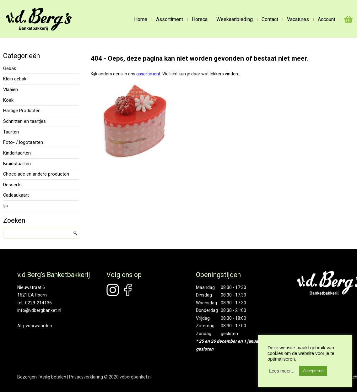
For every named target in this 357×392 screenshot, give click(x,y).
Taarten (11, 132)
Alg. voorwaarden (34, 325)
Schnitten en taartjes (24, 121)
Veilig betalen (53, 376)
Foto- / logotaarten (23, 142)
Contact (270, 19)
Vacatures (298, 19)
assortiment (148, 73)
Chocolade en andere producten (36, 174)
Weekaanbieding (234, 19)
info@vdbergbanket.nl (39, 310)
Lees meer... (282, 370)
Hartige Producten (22, 110)
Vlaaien (10, 89)
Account (326, 19)
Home (140, 19)
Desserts (12, 185)
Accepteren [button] (313, 370)
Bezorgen (27, 376)
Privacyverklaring (86, 376)
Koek (8, 100)
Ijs (5, 206)
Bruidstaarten (17, 163)
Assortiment (169, 19)
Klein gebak (14, 79)
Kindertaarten (17, 153)
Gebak (9, 68)
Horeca (200, 19)
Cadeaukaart (16, 195)
